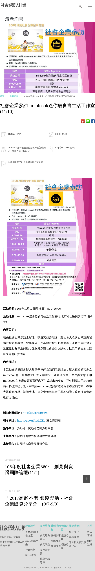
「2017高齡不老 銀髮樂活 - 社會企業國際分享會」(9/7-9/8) (39, 500)
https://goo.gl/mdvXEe (31, 420)
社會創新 (30, 549)
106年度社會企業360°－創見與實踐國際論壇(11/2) (39, 469)
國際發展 (56, 540)
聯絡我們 (74, 537)
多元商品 (45, 544)
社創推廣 (56, 546)
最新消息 (14, 96)
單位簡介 (74, 531)
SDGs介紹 (31, 555)
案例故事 (56, 535)
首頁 (2, 96)
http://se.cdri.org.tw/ (65, 147)
